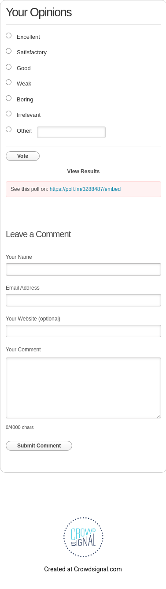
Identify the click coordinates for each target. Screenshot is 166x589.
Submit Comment (39, 446)
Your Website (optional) (33, 319)
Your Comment (23, 350)
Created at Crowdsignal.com (83, 569)
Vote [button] (22, 156)
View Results (83, 171)
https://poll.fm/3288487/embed (85, 189)
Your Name (19, 257)
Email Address (23, 288)
